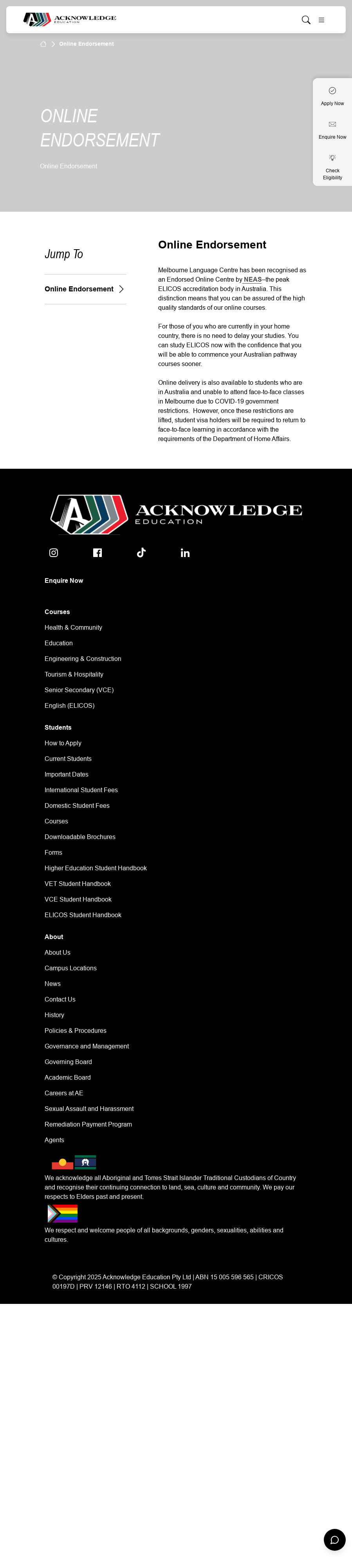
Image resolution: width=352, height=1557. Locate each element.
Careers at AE (64, 1093)
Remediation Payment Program (88, 1124)
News (53, 983)
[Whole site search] (306, 19)
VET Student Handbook (78, 883)
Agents (54, 1140)
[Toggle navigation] (321, 20)
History (54, 1015)
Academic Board (68, 1077)
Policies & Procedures (76, 1030)
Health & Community (73, 627)
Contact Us (60, 999)
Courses (56, 821)
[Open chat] (335, 1540)
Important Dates (66, 774)
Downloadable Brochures (80, 837)
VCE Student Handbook (78, 899)
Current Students (68, 758)
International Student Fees (81, 790)
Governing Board (68, 1062)
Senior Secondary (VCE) (79, 690)
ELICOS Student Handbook (83, 915)
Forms (53, 852)
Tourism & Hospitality (74, 674)
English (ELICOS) (69, 705)
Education (59, 643)
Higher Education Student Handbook (96, 868)
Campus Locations (71, 968)
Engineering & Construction (83, 658)
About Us (57, 952)
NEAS (252, 279)
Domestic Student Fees (77, 805)
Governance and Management (87, 1046)
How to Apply (63, 743)
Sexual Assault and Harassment (89, 1108)
